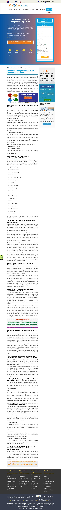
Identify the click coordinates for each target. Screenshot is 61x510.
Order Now (49, 9)
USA (22, 2)
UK (17, 2)
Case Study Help (12, 67)
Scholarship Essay (24, 480)
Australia (10, 2)
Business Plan (11, 484)
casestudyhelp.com (15, 160)
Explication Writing (24, 481)
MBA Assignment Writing (11, 479)
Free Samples (25, 9)
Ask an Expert (47, 123)
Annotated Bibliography (22, 475)
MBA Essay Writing (10, 475)
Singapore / (50, 497)
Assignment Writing (47, 475)
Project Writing (36, 476)
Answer (32, 9)
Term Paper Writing (47, 479)
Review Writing (23, 483)
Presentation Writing (35, 480)
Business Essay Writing (11, 482)
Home (10, 9)
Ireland (49, 499)
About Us (42, 9)
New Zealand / (44, 499)
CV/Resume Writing (10, 488)
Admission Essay (23, 478)
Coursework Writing (47, 484)
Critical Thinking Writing (23, 485)
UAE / (38, 499)
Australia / (38, 497)
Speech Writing (36, 478)
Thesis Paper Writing (47, 487)
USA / (45, 497)
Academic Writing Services (48, 490)
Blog (37, 9)
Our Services (17, 9)
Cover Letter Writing (35, 484)
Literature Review (11, 486)
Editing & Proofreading (35, 487)
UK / (42, 497)
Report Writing (36, 475)
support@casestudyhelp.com (46, 1)
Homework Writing (49, 481)
